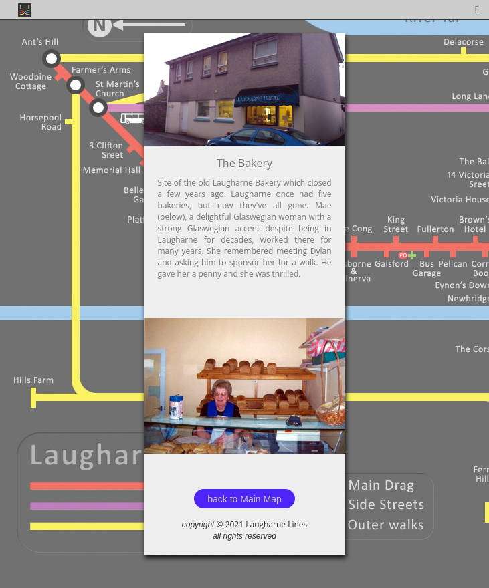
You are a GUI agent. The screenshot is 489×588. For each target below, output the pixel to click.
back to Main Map (244, 499)
